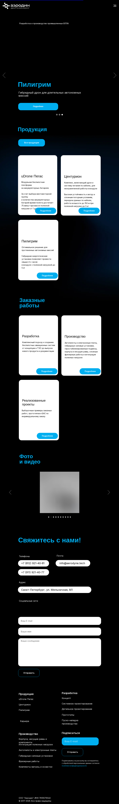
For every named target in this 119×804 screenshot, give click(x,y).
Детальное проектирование (77, 709)
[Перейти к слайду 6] (60, 517)
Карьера (24, 721)
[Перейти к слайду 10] (70, 517)
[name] (59, 632)
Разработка (30, 336)
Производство (75, 336)
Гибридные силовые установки (36, 755)
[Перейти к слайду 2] (59, 114)
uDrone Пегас (32, 176)
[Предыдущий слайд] (4, 75)
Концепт (66, 698)
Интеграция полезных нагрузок (36, 744)
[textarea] (59, 652)
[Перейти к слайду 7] (63, 517)
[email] (59, 621)
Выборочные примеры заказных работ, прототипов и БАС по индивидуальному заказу (37, 413)
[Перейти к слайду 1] (56, 114)
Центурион (73, 176)
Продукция (26, 694)
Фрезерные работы (29, 761)
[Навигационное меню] (114, 6)
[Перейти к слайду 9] (67, 517)
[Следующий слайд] (115, 75)
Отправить (28, 673)
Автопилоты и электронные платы (37, 750)
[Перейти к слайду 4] (55, 517)
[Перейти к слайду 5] (58, 517)
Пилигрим (29, 241)
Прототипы (68, 715)
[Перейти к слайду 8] (65, 517)
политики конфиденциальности (74, 766)
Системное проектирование (77, 703)
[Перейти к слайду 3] (62, 114)
